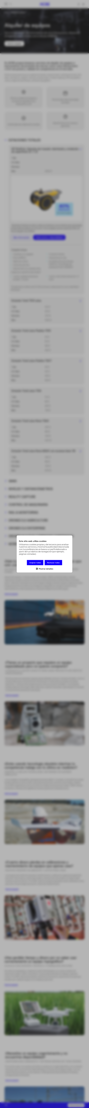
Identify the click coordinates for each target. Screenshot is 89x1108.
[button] (44, 568)
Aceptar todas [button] (35, 563)
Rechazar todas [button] (53, 563)
